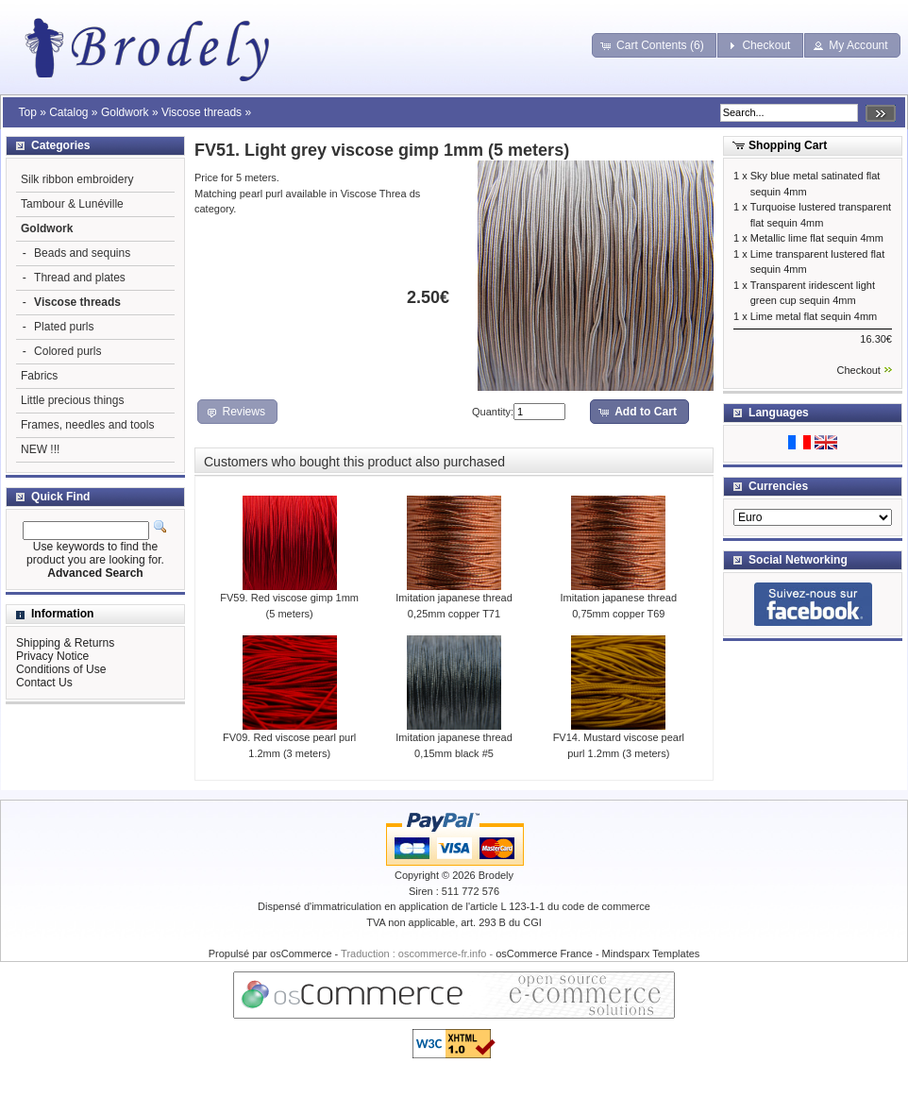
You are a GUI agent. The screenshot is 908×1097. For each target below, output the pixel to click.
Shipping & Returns (65, 643)
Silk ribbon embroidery (77, 179)
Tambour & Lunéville (72, 204)
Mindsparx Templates (651, 953)
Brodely (496, 875)
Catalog (68, 112)
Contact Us (44, 682)
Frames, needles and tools (87, 424)
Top (27, 112)
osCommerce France (544, 953)
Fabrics (39, 375)
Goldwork (125, 112)
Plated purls (63, 326)
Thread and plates (80, 277)
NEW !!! (40, 449)
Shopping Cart (787, 145)
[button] (654, 45)
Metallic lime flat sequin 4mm (816, 238)
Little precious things (72, 400)
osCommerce (300, 953)
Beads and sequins (82, 253)
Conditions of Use (61, 669)
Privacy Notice (52, 656)
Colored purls (67, 351)
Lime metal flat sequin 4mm (814, 316)
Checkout (858, 370)
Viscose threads (201, 112)
